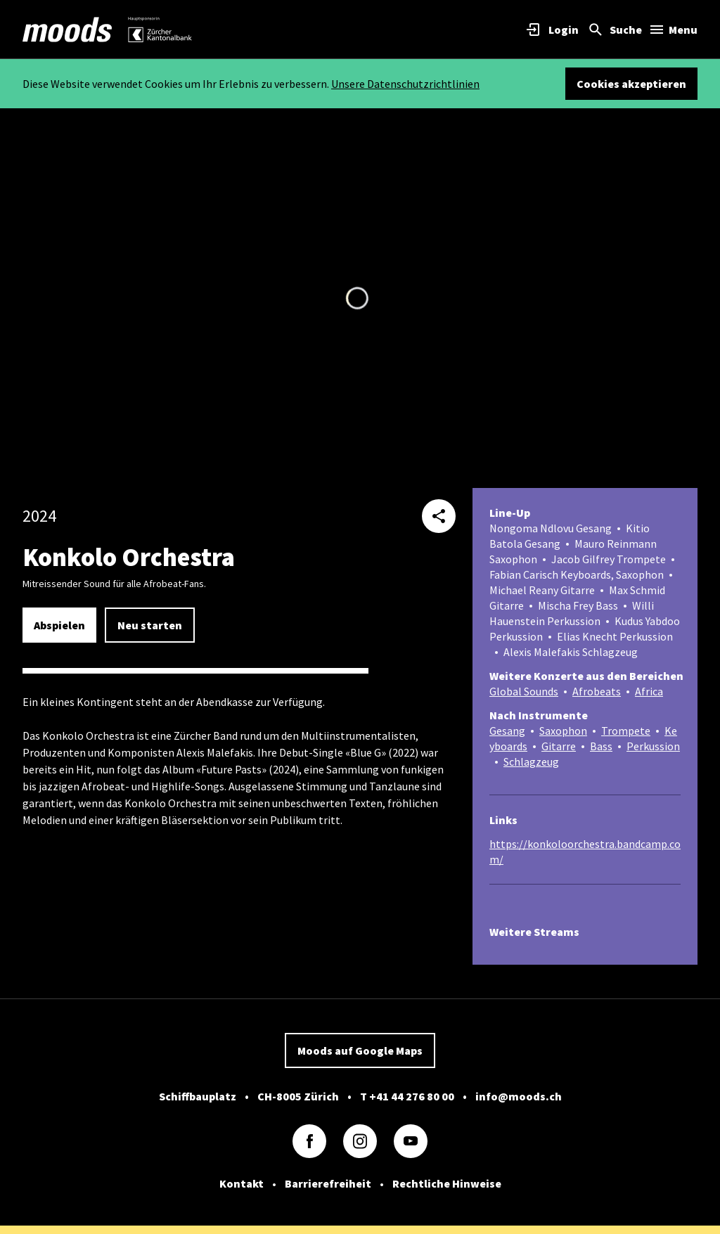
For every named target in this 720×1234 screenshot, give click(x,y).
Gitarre (558, 746)
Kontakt (241, 1183)
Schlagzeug (531, 761)
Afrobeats (596, 691)
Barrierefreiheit (328, 1183)
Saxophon (563, 731)
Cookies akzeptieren (631, 84)
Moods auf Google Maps (360, 1050)
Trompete (625, 731)
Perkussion (653, 746)
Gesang (507, 731)
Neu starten (149, 625)
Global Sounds (523, 691)
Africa (649, 691)
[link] (67, 29)
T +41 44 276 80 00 (407, 1096)
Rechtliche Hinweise (446, 1183)
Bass (601, 746)
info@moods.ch (518, 1096)
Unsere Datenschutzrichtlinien (405, 84)
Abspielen (59, 625)
